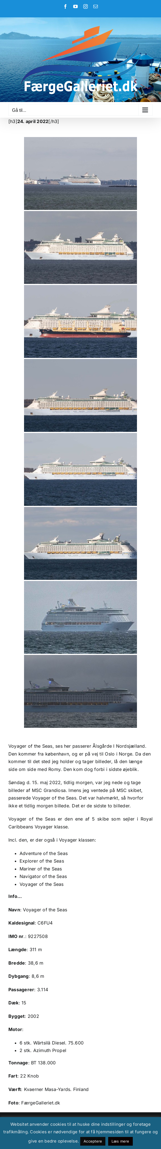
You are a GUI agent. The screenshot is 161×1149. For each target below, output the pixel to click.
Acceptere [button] (93, 1141)
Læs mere (120, 1141)
